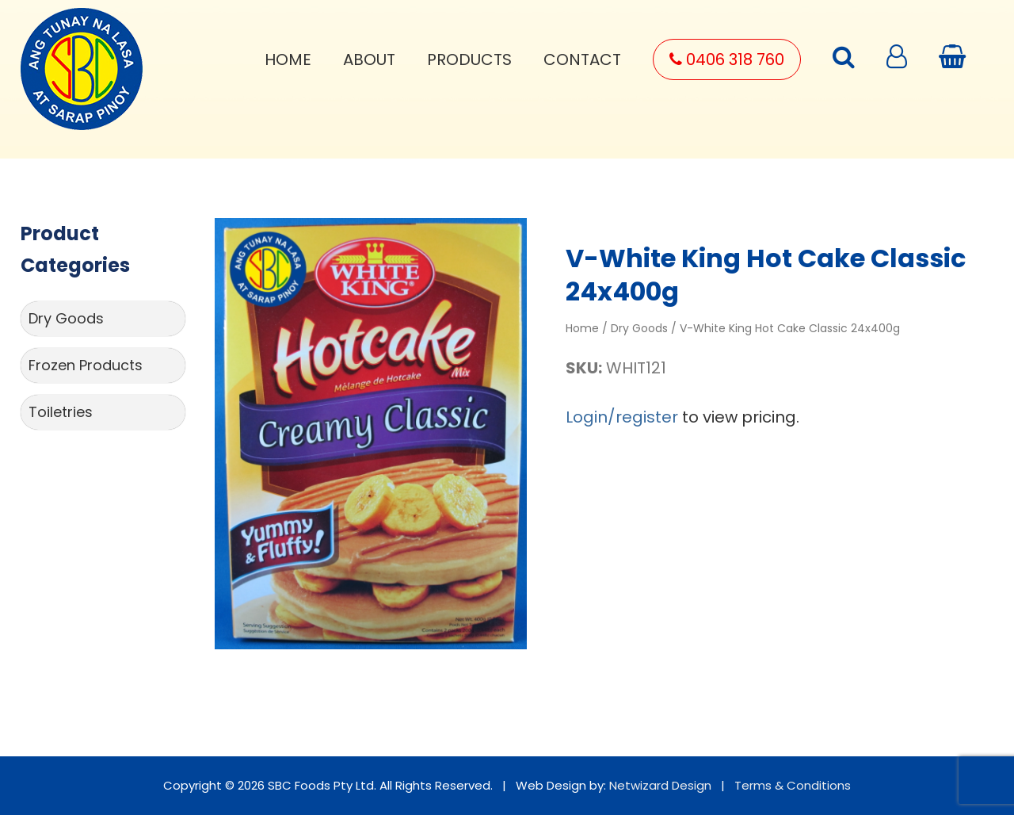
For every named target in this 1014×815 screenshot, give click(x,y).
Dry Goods (66, 318)
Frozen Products (86, 365)
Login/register (622, 417)
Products (469, 59)
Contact (582, 59)
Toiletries (61, 412)
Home (288, 59)
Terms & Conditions (792, 785)
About (369, 59)
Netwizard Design (660, 785)
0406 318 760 (726, 59)
